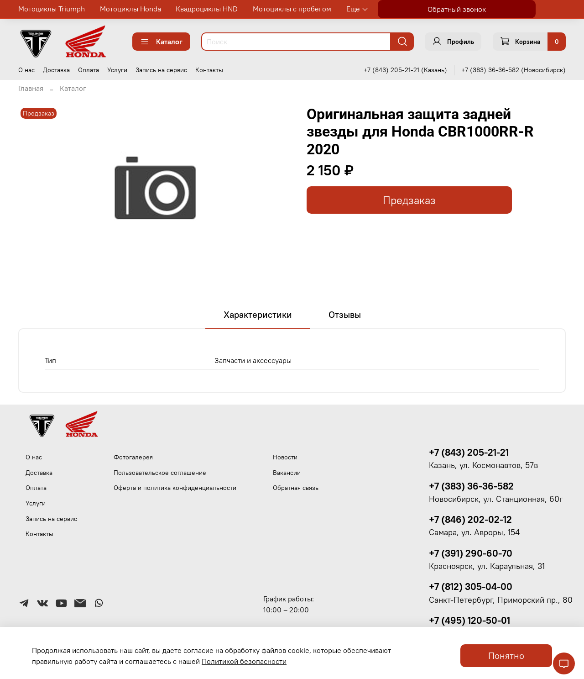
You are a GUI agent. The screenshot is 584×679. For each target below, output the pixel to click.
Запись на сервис (161, 70)
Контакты (209, 70)
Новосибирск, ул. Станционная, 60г (496, 499)
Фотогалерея (133, 457)
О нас (26, 70)
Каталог (161, 41)
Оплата (88, 70)
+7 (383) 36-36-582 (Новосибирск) (513, 70)
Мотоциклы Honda (130, 8)
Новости (285, 457)
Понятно (506, 655)
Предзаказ (409, 200)
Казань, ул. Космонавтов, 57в (483, 465)
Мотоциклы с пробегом (292, 8)
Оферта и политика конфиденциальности (175, 488)
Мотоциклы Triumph (51, 8)
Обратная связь (295, 488)
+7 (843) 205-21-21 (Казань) (405, 70)
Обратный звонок (457, 9)
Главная (30, 88)
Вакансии (287, 472)
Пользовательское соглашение (160, 472)
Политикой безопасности (244, 661)
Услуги (117, 70)
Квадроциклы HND (207, 8)
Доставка (56, 70)
